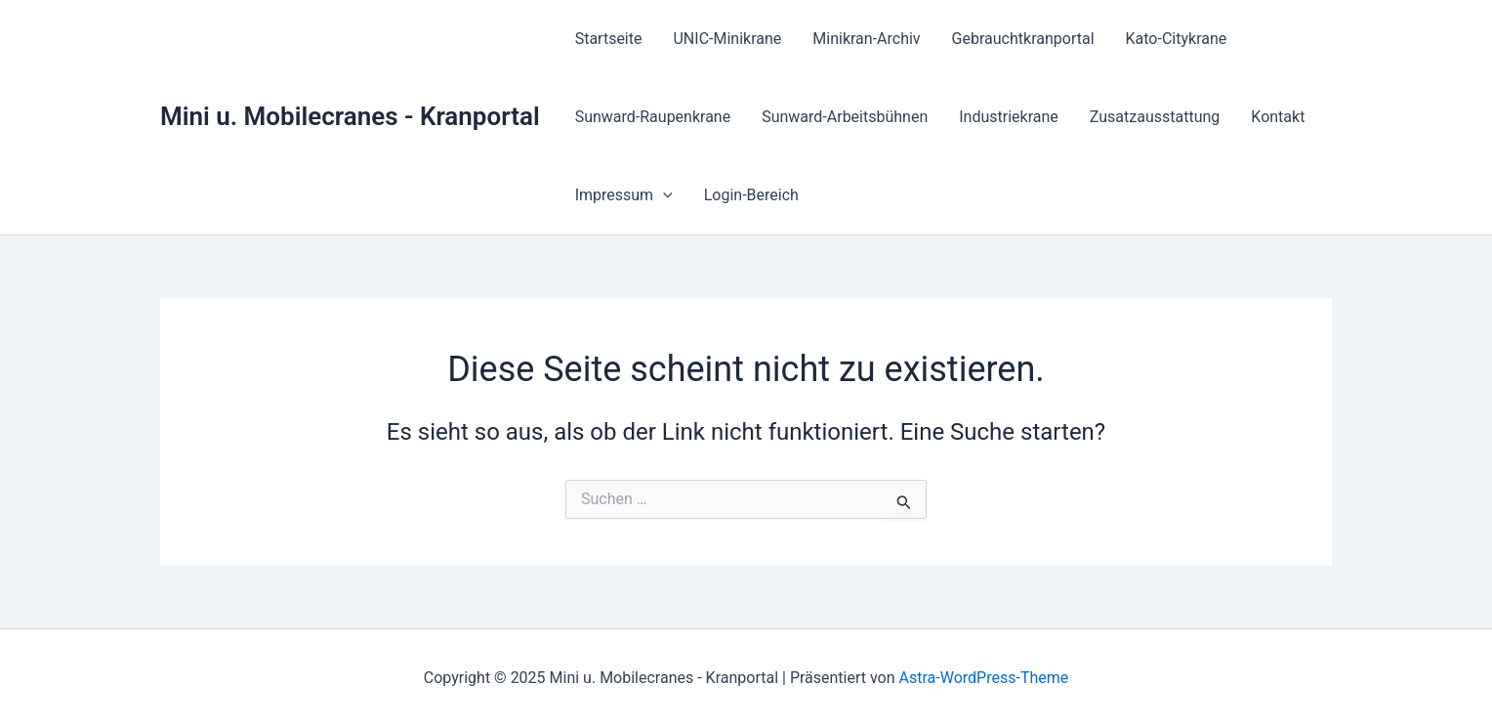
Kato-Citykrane (1176, 38)
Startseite (608, 38)
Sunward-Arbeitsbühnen (845, 116)
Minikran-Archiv (866, 38)
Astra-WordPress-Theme (984, 677)
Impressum (624, 195)
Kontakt (1278, 116)
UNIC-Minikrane (727, 38)
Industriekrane (1008, 116)
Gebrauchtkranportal (1023, 38)
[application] (663, 195)
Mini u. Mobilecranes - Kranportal (350, 116)
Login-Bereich (751, 195)
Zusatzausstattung (1155, 116)
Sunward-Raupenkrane (653, 116)
